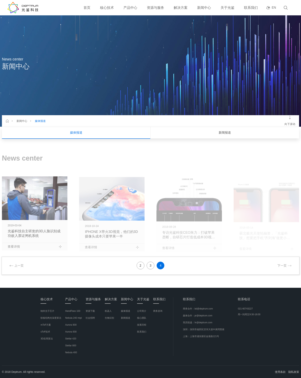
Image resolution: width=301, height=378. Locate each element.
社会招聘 (90, 318)
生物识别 (109, 318)
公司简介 (141, 311)
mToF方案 (46, 324)
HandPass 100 (72, 311)
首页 (87, 8)
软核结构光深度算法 (51, 318)
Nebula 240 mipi (73, 318)
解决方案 (181, 8)
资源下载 (90, 311)
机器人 (108, 311)
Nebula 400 (71, 352)
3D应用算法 (47, 338)
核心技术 (107, 8)
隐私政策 (293, 371)
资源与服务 (155, 8)
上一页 (19, 265)
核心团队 (141, 318)
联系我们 (251, 8)
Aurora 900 (70, 324)
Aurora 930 (70, 331)
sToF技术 (45, 331)
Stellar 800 (70, 345)
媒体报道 (40, 120)
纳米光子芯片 (47, 311)
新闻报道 (225, 132)
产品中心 (130, 8)
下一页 (282, 265)
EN (271, 7)
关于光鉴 (227, 8)
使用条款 (280, 371)
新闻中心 (204, 8)
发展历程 (141, 324)
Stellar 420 (70, 338)
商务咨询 (157, 311)
